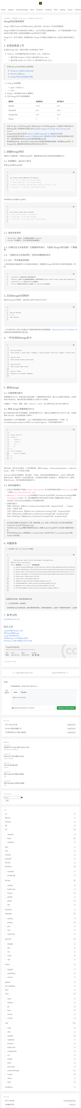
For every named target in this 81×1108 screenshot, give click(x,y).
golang (62, 9)
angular (11, 9)
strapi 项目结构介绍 (11, 635)
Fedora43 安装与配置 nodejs (14, 756)
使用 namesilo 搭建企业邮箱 (14, 774)
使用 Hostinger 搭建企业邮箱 (14, 783)
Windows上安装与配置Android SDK (18, 640)
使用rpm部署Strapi (11, 633)
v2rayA (69, 9)
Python (15, 749)
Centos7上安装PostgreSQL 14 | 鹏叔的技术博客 (44, 133)
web (20, 18)
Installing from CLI (11, 619)
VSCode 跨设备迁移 (11, 765)
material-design (22, 9)
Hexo (56, 9)
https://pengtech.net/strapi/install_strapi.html (20, 649)
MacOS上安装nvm (17, 74)
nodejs (10, 758)
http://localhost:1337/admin (63, 329)
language (7, 749)
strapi (14, 661)
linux (32, 9)
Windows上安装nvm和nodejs (22, 71)
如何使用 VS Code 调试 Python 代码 (16, 747)
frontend (39, 9)
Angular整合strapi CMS (13, 630)
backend (48, 9)
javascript (8, 661)
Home (3, 9)
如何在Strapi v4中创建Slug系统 (16, 638)
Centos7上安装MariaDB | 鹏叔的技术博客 (40, 136)
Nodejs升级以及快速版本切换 (21, 76)
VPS (5, 776)
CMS (24, 18)
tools (6, 767)
